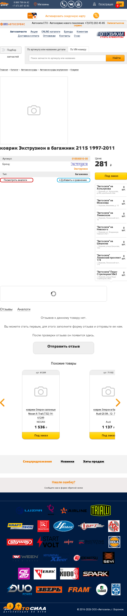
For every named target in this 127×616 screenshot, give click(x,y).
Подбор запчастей (13, 51)
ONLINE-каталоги (50, 31)
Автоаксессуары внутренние (54, 70)
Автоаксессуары (29, 70)
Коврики (74, 70)
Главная (4, 70)
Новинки (67, 461)
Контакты (64, 36)
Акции (34, 31)
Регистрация (106, 4)
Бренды (68, 31)
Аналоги (23, 309)
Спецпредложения (37, 461)
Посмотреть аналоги (15, 180)
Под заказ (111, 176)
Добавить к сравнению (73, 180)
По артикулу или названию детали (46, 49)
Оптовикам (49, 36)
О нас (77, 36)
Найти (117, 58)
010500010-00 (80, 158)
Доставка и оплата (28, 36)
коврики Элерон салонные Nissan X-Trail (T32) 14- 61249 (41, 413)
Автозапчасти (18, 31)
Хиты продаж (93, 461)
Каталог (14, 70)
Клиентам (82, 31)
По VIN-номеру (78, 49)
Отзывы (6, 309)
